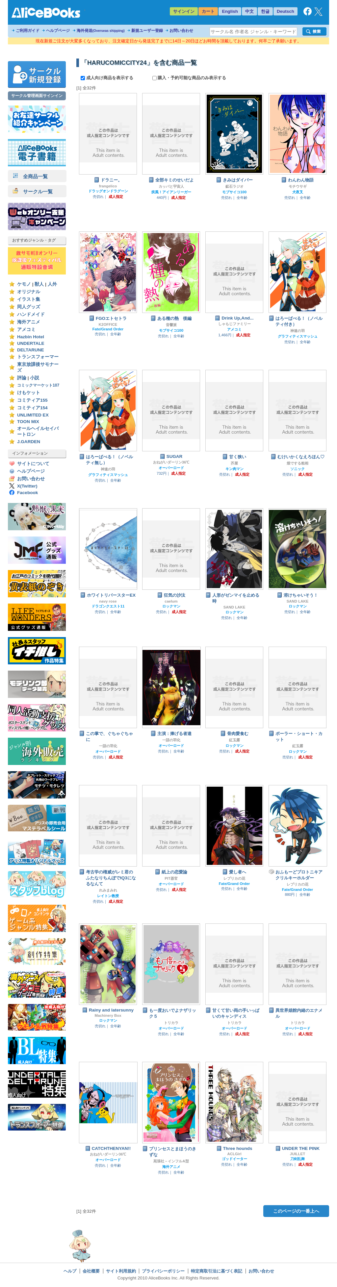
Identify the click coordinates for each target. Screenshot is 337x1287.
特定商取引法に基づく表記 (216, 1271)
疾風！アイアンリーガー (171, 192)
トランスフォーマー (38, 356)
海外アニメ (28, 322)
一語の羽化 (108, 746)
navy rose (108, 601)
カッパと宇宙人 (171, 186)
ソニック (297, 469)
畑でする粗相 (297, 463)
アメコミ (26, 329)
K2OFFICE (108, 324)
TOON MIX (28, 421)
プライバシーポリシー (163, 1271)
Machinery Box (107, 1015)
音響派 (171, 325)
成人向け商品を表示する (107, 77)
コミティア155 (32, 400)
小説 (34, 377)
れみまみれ (108, 890)
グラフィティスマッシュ (298, 336)
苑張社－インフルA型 (171, 1161)
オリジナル (28, 291)
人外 (52, 284)
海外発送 (101, 30)
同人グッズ (28, 306)
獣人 (39, 284)
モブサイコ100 (234, 192)
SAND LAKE (234, 607)
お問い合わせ (181, 30)
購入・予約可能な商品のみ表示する (189, 77)
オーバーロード (171, 468)
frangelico (108, 186)
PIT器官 (171, 878)
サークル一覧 (33, 191)
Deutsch (285, 11)
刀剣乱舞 (297, 1159)
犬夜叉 (297, 192)
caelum (171, 601)
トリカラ (171, 1023)
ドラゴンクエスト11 (108, 606)
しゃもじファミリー (234, 324)
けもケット (28, 392)
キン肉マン (234, 469)
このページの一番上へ (296, 1211)
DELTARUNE (30, 349)
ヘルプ (70, 1271)
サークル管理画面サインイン (37, 95)
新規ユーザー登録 (147, 30)
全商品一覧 (30, 176)
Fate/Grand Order (107, 329)
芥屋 (234, 463)
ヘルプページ (58, 30)
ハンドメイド (31, 314)
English (230, 11)
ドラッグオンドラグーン (108, 191)
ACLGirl (234, 1154)
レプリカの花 (234, 878)
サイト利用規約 (121, 1271)
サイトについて (33, 463)
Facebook (27, 492)
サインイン (183, 11)
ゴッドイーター (234, 1159)
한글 (265, 11)
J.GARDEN (28, 441)
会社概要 (91, 1271)
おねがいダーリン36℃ (171, 462)
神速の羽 (297, 331)
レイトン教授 (108, 896)
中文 (249, 11)
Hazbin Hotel (30, 336)
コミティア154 (32, 407)
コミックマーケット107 (38, 385)
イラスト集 (28, 299)
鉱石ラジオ (234, 186)
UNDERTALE (30, 343)
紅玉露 (234, 740)
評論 (21, 377)
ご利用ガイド (27, 30)
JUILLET (297, 1154)
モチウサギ (298, 186)
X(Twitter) (27, 486)
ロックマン (171, 606)
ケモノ (24, 284)
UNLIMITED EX (33, 415)
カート (208, 11)
